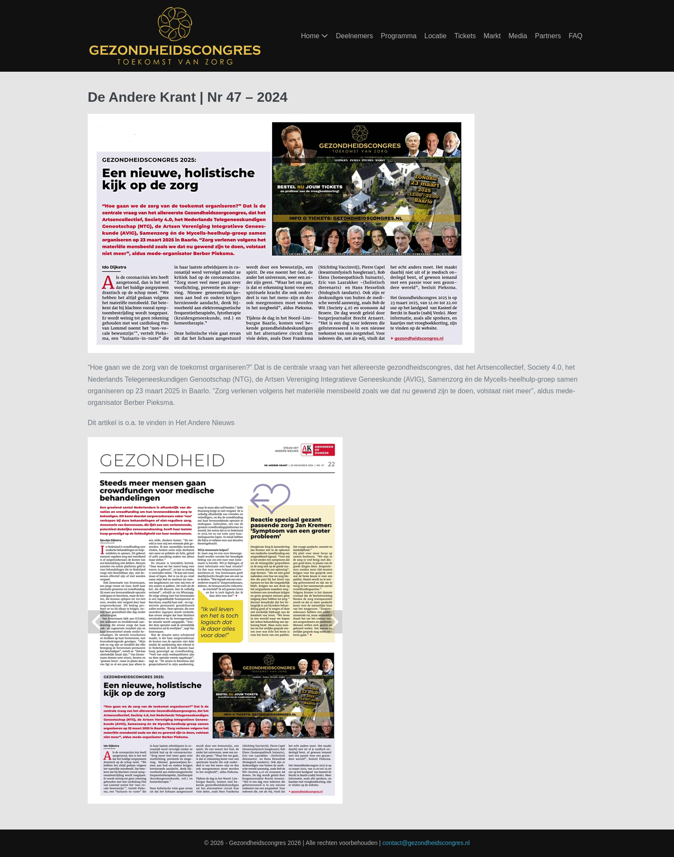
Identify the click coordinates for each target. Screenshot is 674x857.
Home (314, 36)
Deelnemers (354, 36)
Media (518, 36)
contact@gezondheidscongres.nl (426, 842)
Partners (548, 36)
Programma (399, 36)
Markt (492, 36)
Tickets (465, 36)
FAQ (575, 36)
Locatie (435, 36)
